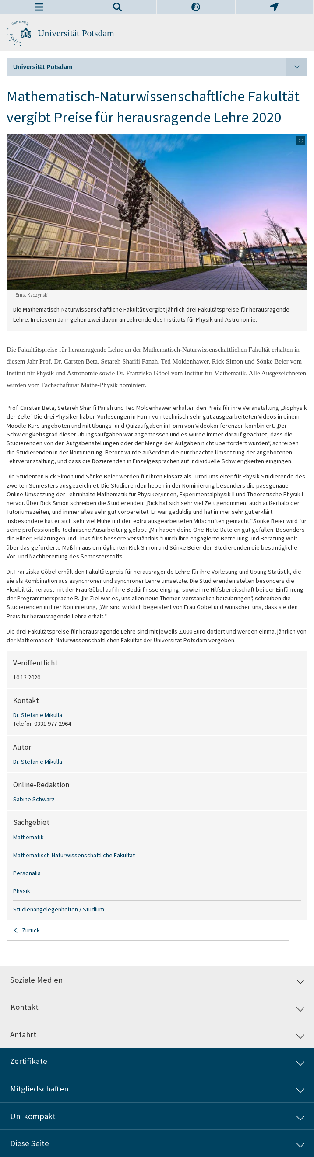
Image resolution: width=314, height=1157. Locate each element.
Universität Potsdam (76, 33)
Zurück (31, 930)
